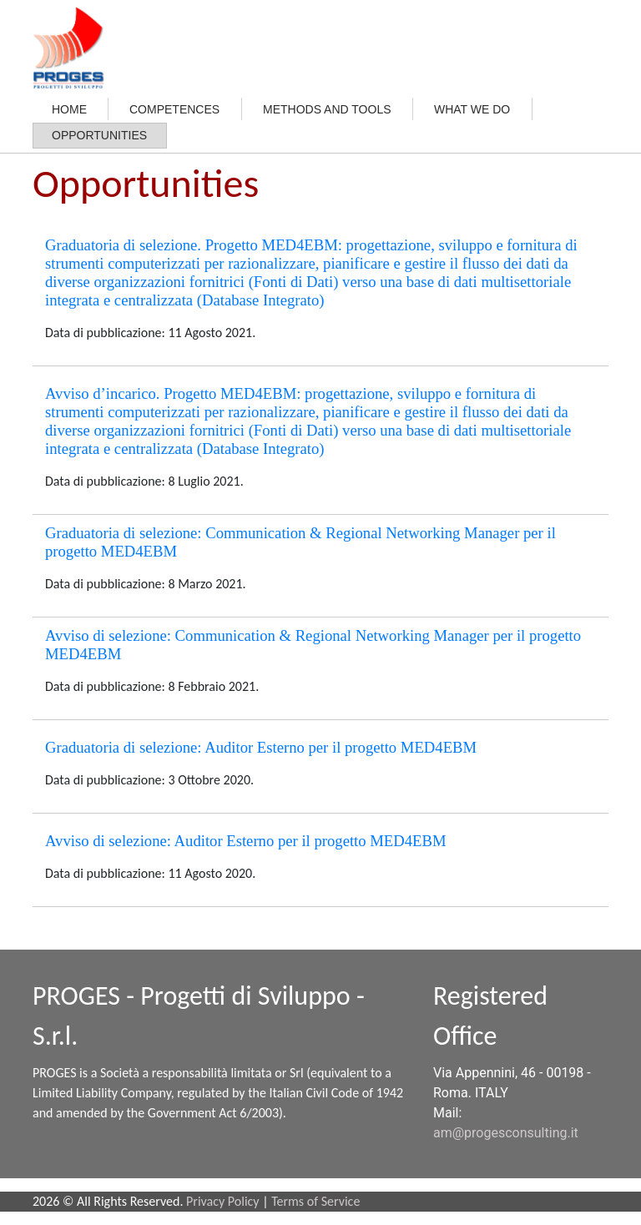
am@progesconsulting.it (505, 1133)
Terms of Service (315, 1201)
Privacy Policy (223, 1201)
